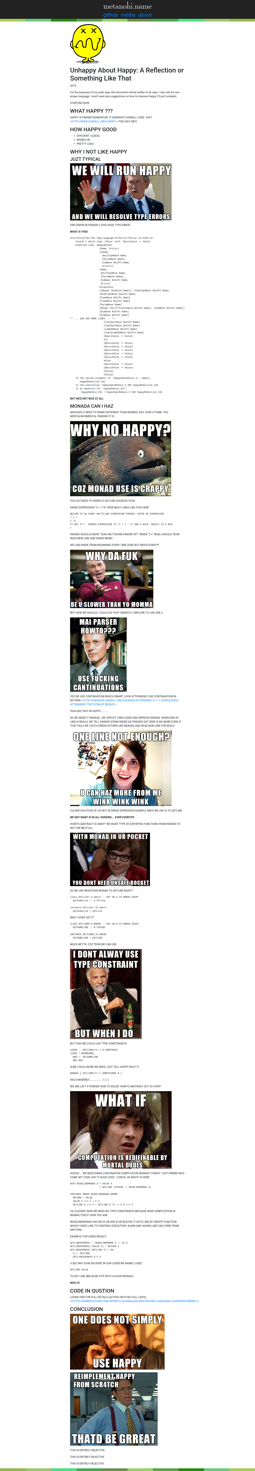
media (128, 15)
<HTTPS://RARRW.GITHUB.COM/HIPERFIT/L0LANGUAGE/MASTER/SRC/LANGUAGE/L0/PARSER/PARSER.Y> (134, 1301)
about (145, 15)
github (110, 15)
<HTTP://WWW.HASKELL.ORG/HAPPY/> (94, 121)
